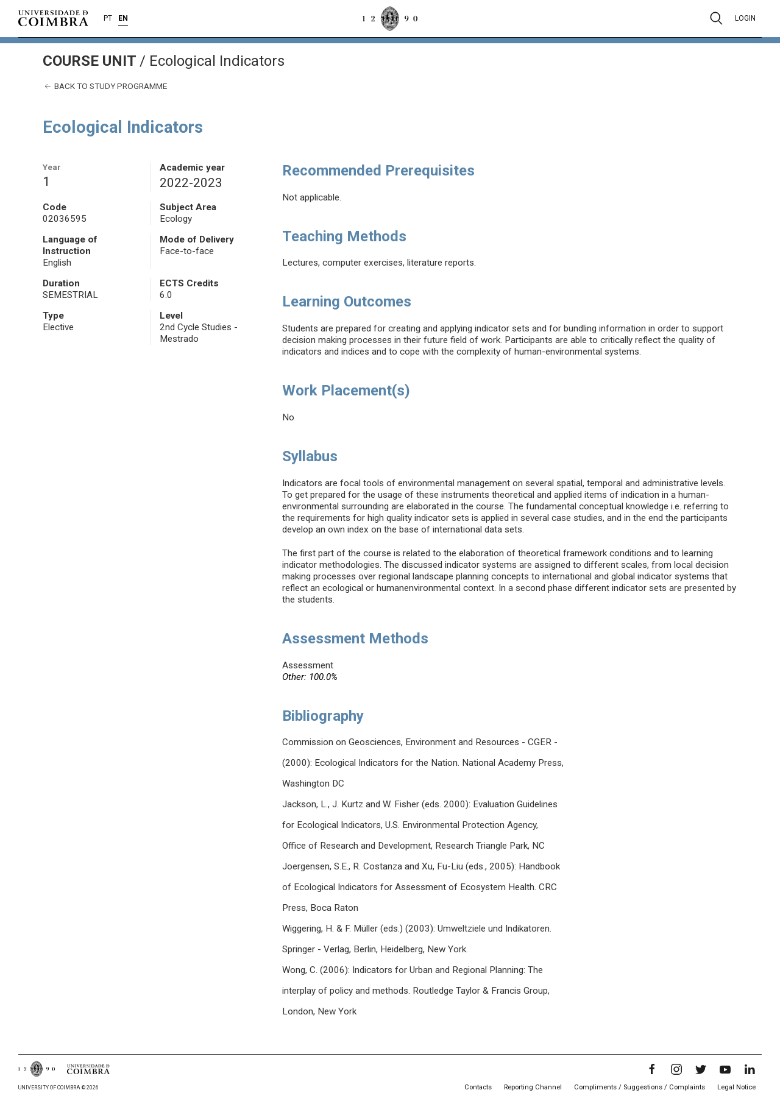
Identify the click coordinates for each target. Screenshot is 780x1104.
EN (123, 18)
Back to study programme (105, 86)
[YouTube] (725, 1069)
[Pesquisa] (716, 18)
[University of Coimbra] (53, 17)
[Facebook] (652, 1069)
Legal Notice (736, 1087)
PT (108, 18)
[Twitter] (701, 1069)
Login (745, 18)
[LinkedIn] (749, 1069)
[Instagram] (676, 1069)
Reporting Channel (533, 1087)
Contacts (478, 1087)
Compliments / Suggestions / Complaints (639, 1087)
